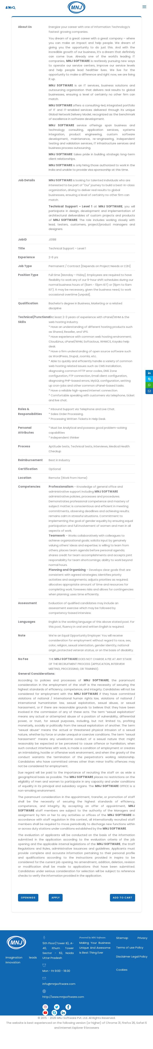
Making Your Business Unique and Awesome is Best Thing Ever (95, 948)
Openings (28, 897)
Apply (56, 897)
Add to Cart (122, 897)
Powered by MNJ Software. (92, 937)
